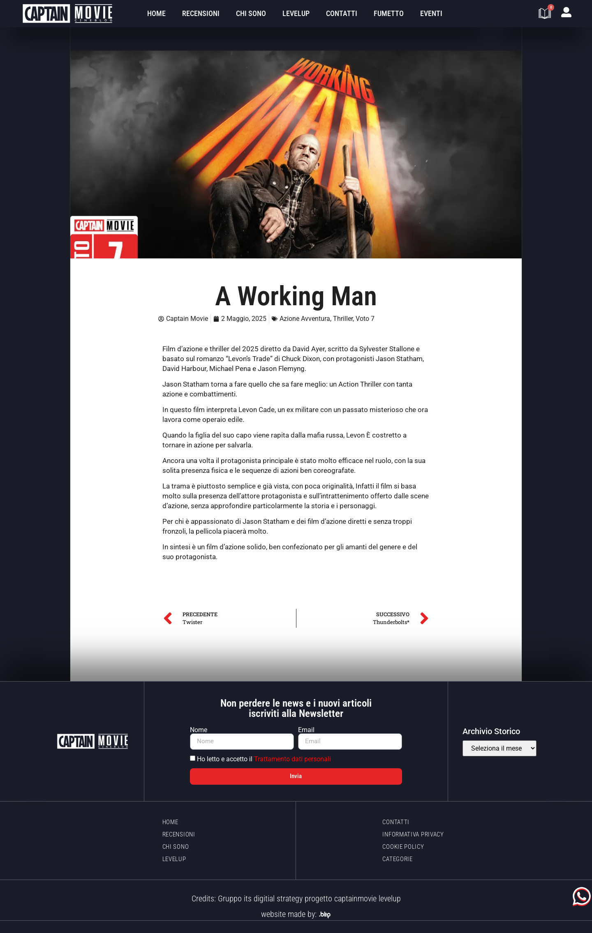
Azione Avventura (305, 319)
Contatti (341, 13)
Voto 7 (365, 319)
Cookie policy (403, 846)
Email (306, 730)
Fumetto (389, 13)
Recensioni (201, 13)
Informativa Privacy (413, 834)
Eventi (431, 13)
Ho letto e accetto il (264, 759)
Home (156, 13)
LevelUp (296, 13)
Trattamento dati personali (292, 759)
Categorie (397, 859)
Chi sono (251, 13)
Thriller (343, 319)
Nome (198, 730)
